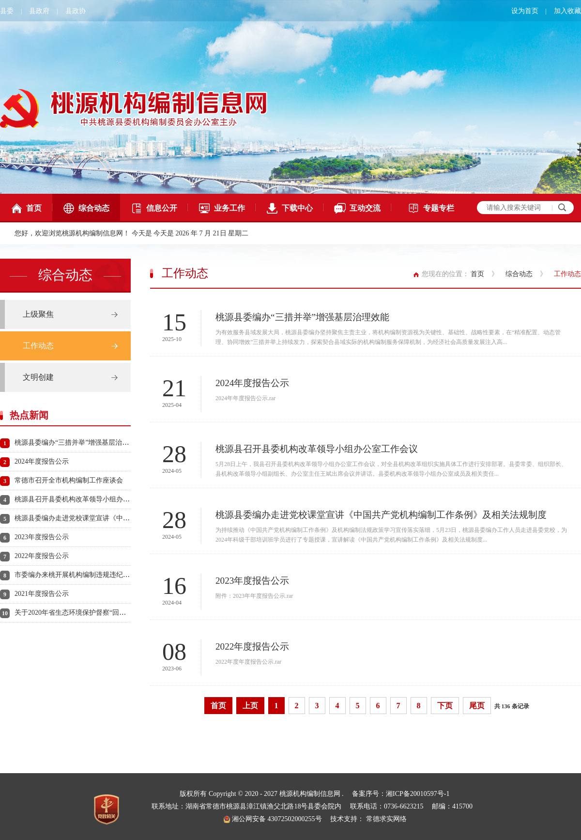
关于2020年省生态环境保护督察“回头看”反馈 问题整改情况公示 (110, 612)
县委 (7, 11)
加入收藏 (567, 11)
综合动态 (86, 208)
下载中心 (289, 208)
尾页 (477, 705)
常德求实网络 (386, 819)
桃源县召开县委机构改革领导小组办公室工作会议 (89, 499)
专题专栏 (431, 208)
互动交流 (357, 208)
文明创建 (38, 377)
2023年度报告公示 (42, 537)
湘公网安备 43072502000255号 (272, 819)
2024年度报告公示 (42, 461)
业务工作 (222, 208)
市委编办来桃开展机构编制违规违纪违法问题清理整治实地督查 (109, 574)
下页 (445, 705)
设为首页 (524, 11)
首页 (26, 208)
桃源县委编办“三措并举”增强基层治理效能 (78, 442)
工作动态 (38, 346)
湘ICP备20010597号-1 (417, 793)
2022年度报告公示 (42, 556)
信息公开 (154, 208)
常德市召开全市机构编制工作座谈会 (69, 480)
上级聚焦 (38, 314)
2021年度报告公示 (42, 593)
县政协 (75, 11)
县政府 (39, 11)
